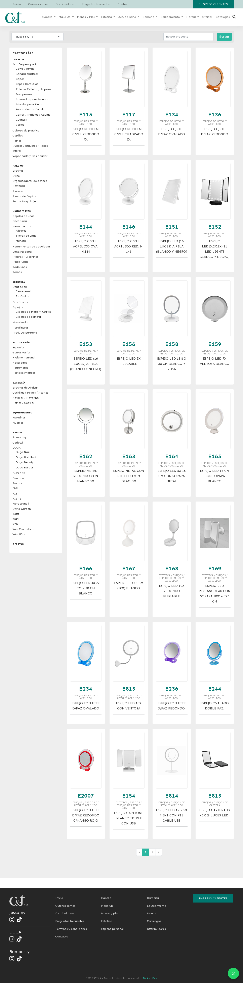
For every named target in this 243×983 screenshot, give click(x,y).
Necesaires (19, 362)
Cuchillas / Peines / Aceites (30, 392)
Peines (16, 140)
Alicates (21, 230)
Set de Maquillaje (24, 201)
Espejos (17, 307)
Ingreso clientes (213, 4)
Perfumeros (20, 367)
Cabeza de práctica (25, 130)
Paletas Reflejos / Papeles (33, 89)
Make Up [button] (65, 17)
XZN (15, 524)
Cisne (16, 176)
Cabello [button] (47, 17)
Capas (20, 79)
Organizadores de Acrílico (29, 181)
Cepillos (17, 135)
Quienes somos (38, 4)
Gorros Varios (21, 352)
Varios (20, 124)
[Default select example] (37, 37)
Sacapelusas (24, 94)
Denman (18, 478)
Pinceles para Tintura (30, 104)
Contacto (124, 4)
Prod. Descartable (24, 332)
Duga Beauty (25, 462)
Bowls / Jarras (25, 68)
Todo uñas (19, 267)
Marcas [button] (191, 17)
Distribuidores (64, 4)
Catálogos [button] (223, 17)
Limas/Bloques (22, 251)
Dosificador (20, 302)
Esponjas (18, 347)
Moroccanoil (20, 503)
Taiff (15, 514)
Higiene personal (112, 929)
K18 (14, 493)
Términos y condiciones (71, 929)
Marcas (152, 913)
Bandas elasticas (27, 74)
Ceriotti (17, 442)
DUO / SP (18, 473)
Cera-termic (24, 291)
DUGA (16, 447)
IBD (15, 488)
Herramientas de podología (31, 246)
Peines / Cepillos (23, 403)
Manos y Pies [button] (86, 17)
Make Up (107, 906)
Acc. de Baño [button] (127, 17)
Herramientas (21, 226)
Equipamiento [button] (171, 17)
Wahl (15, 519)
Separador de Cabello (30, 109)
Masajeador (20, 322)
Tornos (17, 272)
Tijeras (17, 151)
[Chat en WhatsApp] (233, 973)
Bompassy (19, 437)
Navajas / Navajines (26, 398)
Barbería (153, 898)
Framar (17, 483)
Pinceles (17, 191)
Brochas (17, 170)
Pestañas (18, 186)
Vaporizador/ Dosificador (29, 156)
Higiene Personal (23, 357)
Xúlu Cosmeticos (23, 529)
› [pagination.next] (158, 852)
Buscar (224, 37)
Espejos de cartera (28, 317)
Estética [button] (107, 17)
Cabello (106, 898)
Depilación (19, 287)
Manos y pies (110, 913)
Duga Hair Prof (26, 457)
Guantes (21, 119)
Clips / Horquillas (27, 84)
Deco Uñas (19, 221)
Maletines (18, 417)
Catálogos (154, 921)
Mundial (21, 241)
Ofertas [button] (207, 17)
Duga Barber (24, 467)
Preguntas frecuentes (96, 4)
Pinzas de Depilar (24, 196)
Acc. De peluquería (25, 64)
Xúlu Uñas (19, 534)
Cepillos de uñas (23, 216)
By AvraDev (150, 978)
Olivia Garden (21, 509)
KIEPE (16, 498)
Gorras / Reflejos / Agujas (33, 114)
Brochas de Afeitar (25, 387)
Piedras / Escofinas (25, 256)
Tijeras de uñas (26, 235)
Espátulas (22, 296)
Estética (106, 921)
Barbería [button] (149, 17)
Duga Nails (23, 452)
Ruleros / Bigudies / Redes (30, 146)
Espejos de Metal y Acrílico (33, 311)
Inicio (17, 4)
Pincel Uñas (20, 262)
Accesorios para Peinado (32, 99)
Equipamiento (156, 906)
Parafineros (20, 327)
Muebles (17, 422)
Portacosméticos (23, 372)
